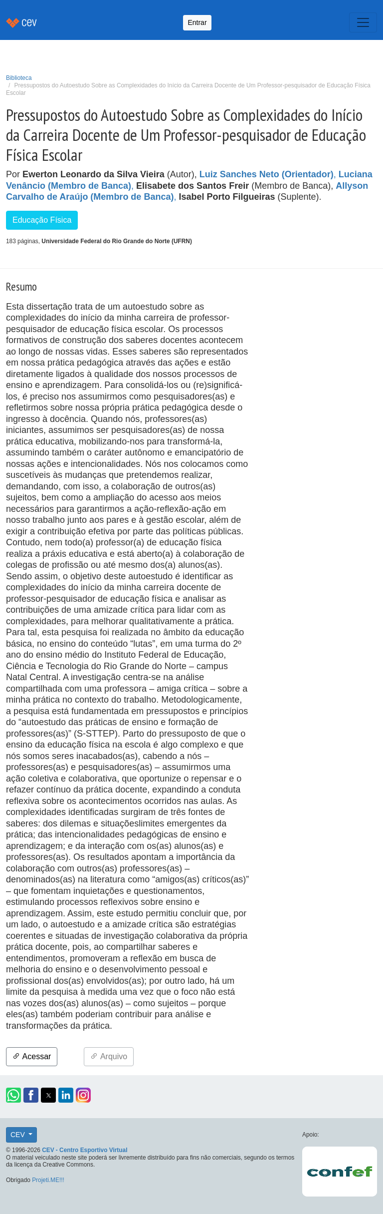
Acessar (31, 1056)
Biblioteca (19, 77)
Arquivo (108, 1056)
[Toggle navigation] (363, 22)
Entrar (197, 22)
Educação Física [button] (41, 220)
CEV (18, 1135)
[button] (13, 1095)
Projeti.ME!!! (48, 1180)
